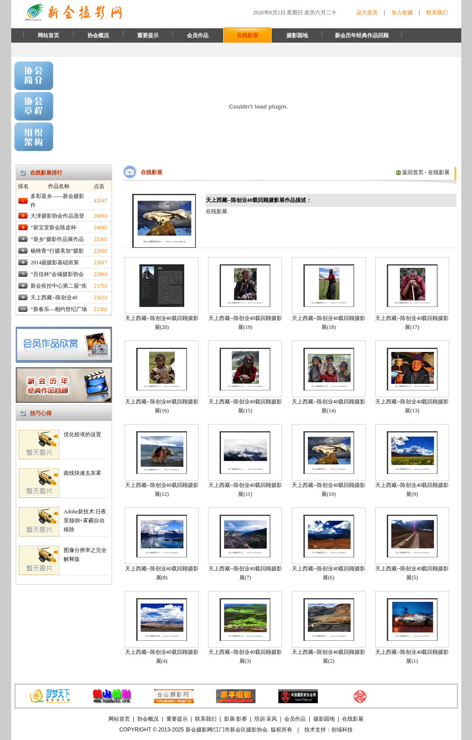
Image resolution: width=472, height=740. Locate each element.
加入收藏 (402, 12)
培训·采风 (265, 719)
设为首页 (367, 12)
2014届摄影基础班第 (54, 262)
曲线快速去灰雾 (82, 473)
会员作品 (197, 35)
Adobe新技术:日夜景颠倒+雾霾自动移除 (85, 520)
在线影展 (247, 35)
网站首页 (48, 35)
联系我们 (437, 12)
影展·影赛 (235, 719)
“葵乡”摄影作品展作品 (57, 239)
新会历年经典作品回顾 (362, 35)
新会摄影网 (199, 730)
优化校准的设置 (82, 434)
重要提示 (148, 35)
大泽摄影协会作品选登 (57, 216)
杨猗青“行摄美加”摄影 (57, 251)
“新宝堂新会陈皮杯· (53, 227)
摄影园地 (297, 35)
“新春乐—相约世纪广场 (58, 309)
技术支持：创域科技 (328, 730)
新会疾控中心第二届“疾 (58, 286)
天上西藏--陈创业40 (53, 297)
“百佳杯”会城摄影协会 (57, 274)
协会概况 (98, 35)
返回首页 (410, 172)
